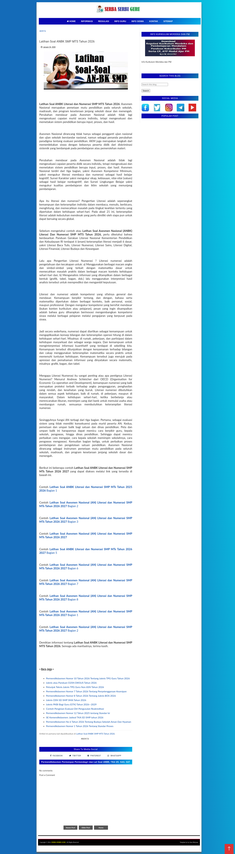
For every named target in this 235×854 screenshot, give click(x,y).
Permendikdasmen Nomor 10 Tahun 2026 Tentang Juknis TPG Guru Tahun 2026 (88, 678)
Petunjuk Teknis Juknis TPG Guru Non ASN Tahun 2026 (75, 687)
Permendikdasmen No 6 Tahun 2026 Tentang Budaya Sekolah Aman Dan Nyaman (88, 721)
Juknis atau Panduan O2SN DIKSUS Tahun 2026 (71, 682)
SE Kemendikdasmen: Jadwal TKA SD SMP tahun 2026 (74, 717)
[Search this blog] (154, 84)
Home (101, 827)
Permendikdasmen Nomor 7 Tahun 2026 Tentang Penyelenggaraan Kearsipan (86, 691)
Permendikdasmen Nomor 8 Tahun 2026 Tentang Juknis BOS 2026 (81, 695)
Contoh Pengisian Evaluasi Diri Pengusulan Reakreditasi (75, 708)
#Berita (85, 739)
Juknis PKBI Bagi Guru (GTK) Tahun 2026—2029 (71, 704)
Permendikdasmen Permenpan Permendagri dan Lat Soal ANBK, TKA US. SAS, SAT (85, 762)
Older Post (86, 827)
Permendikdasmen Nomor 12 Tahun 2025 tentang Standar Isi (78, 713)
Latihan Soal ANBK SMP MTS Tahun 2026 (95, 733)
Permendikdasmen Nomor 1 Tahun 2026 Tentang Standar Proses (79, 726)
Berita (43, 31)
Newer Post (70, 827)
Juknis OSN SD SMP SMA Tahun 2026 (66, 700)
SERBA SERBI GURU (58, 842)
